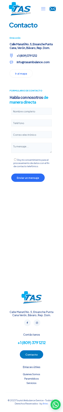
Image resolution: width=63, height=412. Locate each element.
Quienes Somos (31, 374)
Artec (45, 403)
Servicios (31, 382)
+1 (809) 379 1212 (31, 342)
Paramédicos (31, 378)
